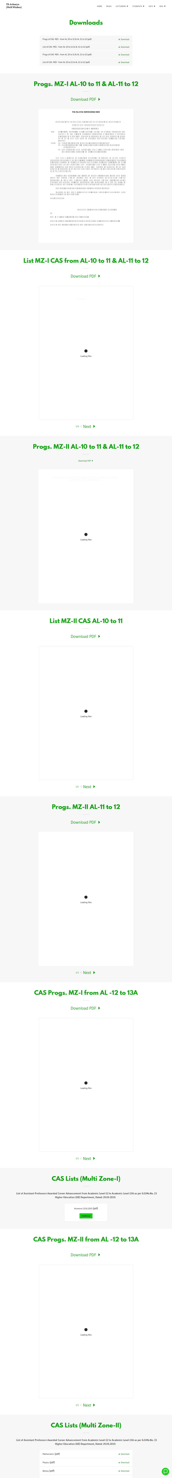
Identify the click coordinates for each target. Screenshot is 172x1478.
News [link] (109, 6)
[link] (45, 7)
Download (86, 751)
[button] (122, 6)
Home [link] (99, 6)
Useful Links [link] (86, 1454)
